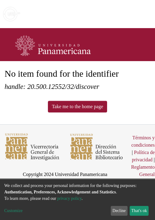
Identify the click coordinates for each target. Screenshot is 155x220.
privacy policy (69, 198)
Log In (127, 13)
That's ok (139, 210)
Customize (13, 210)
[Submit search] (106, 14)
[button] (115, 14)
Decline (119, 210)
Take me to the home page (77, 106)
